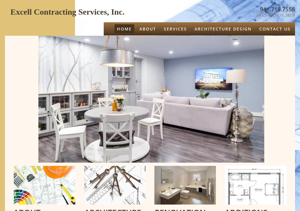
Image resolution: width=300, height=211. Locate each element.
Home (124, 29)
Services (175, 29)
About (147, 29)
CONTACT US (275, 29)
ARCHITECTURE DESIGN (223, 29)
